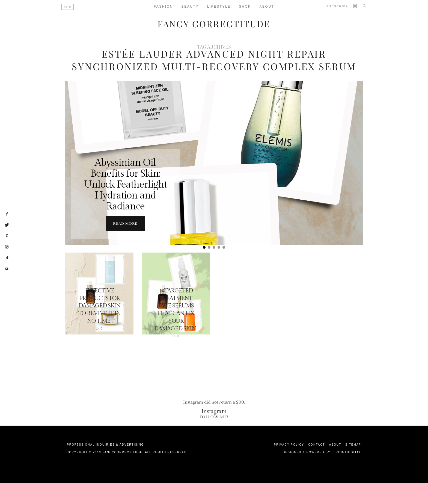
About (267, 6)
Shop (245, 6)
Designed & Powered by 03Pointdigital (322, 452)
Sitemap (353, 444)
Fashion (163, 6)
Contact (316, 444)
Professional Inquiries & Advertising (105, 444)
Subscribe (337, 6)
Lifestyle (219, 6)
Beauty (190, 6)
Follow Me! (214, 416)
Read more (125, 223)
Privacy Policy (289, 444)
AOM (68, 6)
